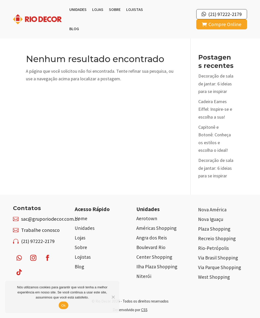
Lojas (97, 9)
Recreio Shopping (217, 238)
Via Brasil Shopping (218, 258)
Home (81, 218)
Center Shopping (154, 257)
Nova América (212, 210)
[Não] (113, 297)
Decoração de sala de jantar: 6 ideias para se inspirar (215, 83)
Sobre (115, 9)
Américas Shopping (156, 228)
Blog (74, 28)
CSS (144, 309)
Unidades (78, 9)
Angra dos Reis (151, 238)
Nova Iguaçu (210, 219)
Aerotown (146, 218)
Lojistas (134, 9)
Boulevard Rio (151, 247)
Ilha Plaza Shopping (156, 267)
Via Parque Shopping (219, 267)
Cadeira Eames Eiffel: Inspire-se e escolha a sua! (215, 109)
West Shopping (214, 277)
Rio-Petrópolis (213, 248)
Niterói (143, 276)
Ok (63, 305)
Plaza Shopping (214, 229)
